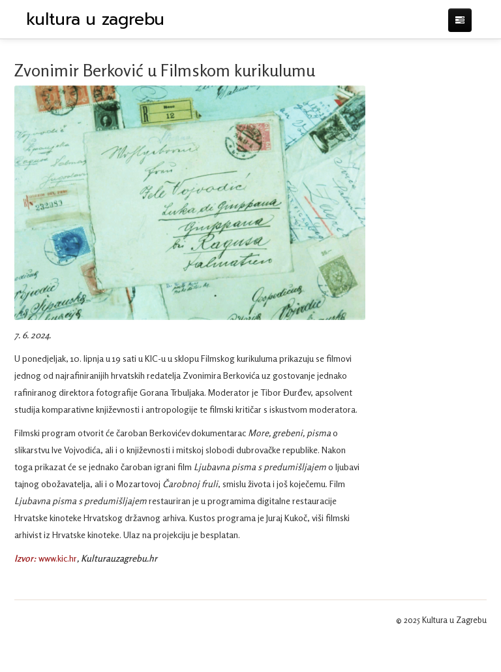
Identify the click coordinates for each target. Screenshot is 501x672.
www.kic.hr (57, 558)
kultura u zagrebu (95, 19)
